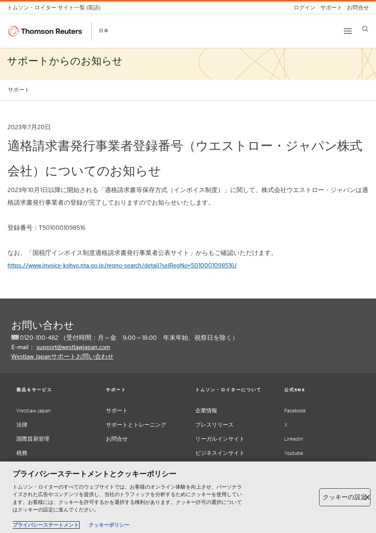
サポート (117, 410)
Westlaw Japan (33, 410)
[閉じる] (367, 497)
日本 (104, 30)
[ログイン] (302, 8)
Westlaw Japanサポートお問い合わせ (62, 356)
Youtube (293, 453)
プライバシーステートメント (46, 525)
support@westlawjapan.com (73, 347)
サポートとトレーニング (136, 424)
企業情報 (206, 410)
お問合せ (117, 439)
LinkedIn (293, 439)
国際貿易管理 (32, 439)
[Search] (365, 29)
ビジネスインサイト (220, 453)
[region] (188, 497)
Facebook (295, 410)
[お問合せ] (355, 8)
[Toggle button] (347, 31)
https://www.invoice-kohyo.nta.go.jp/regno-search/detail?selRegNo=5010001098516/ (122, 265)
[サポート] (329, 8)
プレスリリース (214, 424)
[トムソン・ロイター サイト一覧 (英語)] (56, 8)
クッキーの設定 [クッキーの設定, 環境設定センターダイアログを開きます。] (345, 497)
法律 (21, 424)
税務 (21, 453)
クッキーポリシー (109, 525)
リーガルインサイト (220, 439)
